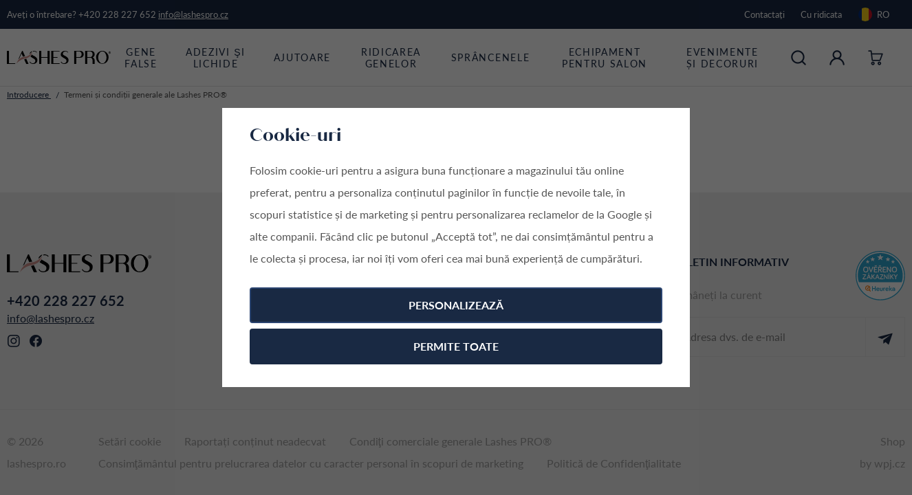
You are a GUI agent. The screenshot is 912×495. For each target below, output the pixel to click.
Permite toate (456, 346)
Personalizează (456, 305)
